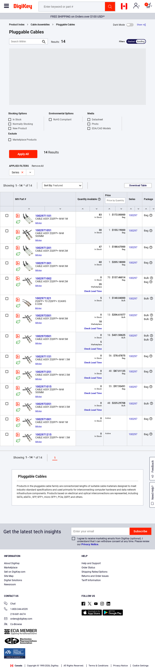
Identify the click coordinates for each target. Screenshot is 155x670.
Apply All (23, 154)
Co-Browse (13, 624)
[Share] (141, 25)
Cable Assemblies (40, 24)
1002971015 (43, 386)
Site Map (9, 576)
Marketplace (10, 567)
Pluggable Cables (65, 24)
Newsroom (10, 584)
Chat (10, 604)
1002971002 (43, 278)
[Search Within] (25, 41)
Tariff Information (91, 580)
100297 (133, 215)
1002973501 (43, 336)
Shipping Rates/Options (94, 571)
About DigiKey (12, 563)
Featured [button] (53, 185)
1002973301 (43, 315)
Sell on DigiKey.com (14, 571)
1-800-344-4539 (16, 609)
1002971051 (43, 230)
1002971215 (43, 434)
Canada (16, 665)
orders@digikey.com (18, 619)
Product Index (16, 24)
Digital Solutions (13, 580)
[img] (23, 7)
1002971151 (43, 356)
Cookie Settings (141, 665)
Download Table (138, 185)
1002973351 (43, 403)
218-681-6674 (15, 614)
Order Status (88, 567)
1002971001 (43, 419)
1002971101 (43, 215)
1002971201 (43, 247)
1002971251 (43, 371)
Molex (38, 223)
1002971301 (43, 263)
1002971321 (43, 298)
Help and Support (91, 563)
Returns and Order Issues (95, 576)
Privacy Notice (89, 544)
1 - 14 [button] (18, 185)
